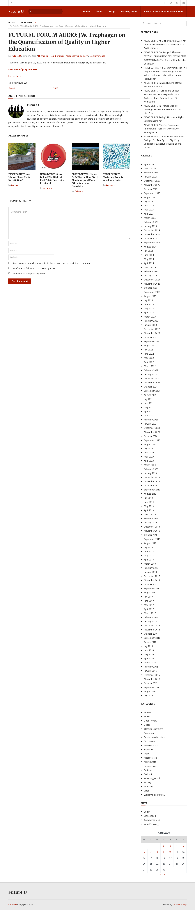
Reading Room (129, 11)
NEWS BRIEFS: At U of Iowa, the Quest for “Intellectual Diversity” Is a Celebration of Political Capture (165, 44)
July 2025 (148, 201)
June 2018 (149, 551)
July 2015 (148, 695)
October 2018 (151, 534)
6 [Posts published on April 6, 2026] (144, 851)
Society (84, 55)
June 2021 (149, 403)
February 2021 (151, 419)
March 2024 (150, 267)
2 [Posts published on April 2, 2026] (163, 845)
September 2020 (152, 440)
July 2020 (148, 448)
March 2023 (150, 316)
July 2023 (148, 300)
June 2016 (149, 650)
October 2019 (151, 485)
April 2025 (149, 213)
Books (147, 724)
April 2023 (149, 312)
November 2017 (152, 580)
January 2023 (150, 324)
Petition (148, 770)
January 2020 (150, 473)
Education (149, 733)
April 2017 (149, 609)
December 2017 (152, 576)
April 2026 (149, 164)
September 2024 (152, 242)
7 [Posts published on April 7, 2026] (150, 851)
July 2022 (148, 349)
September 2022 (152, 341)
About (99, 11)
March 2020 (150, 464)
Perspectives (72, 55)
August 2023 (150, 296)
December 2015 (152, 674)
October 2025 (151, 189)
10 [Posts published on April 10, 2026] (170, 851)
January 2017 (150, 621)
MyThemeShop (180, 904)
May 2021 (149, 407)
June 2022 (149, 353)
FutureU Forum (151, 745)
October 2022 (151, 337)
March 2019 (150, 514)
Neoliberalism (57, 55)
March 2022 (150, 366)
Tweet (12, 88)
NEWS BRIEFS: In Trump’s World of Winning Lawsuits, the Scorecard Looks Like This (163, 109)
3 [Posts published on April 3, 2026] (170, 845)
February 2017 (151, 617)
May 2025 (149, 209)
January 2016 (150, 670)
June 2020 (149, 452)
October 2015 (151, 683)
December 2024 (152, 230)
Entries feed (150, 815)
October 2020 (151, 436)
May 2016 (149, 654)
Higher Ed (26, 22)
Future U (16, 11)
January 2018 (150, 572)
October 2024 (151, 238)
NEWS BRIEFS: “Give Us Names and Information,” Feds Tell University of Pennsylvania (161, 129)
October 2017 (151, 584)
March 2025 (150, 217)
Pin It (55, 87)
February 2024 (151, 271)
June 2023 (149, 304)
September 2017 (152, 588)
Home (86, 11)
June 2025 (149, 205)
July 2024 (148, 250)
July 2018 (148, 547)
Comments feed (152, 819)
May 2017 (149, 604)
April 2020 (149, 460)
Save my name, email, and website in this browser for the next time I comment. (51, 263)
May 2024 (149, 259)
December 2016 (152, 625)
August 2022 (150, 345)
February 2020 (151, 469)
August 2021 (150, 394)
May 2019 (149, 506)
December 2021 (152, 378)
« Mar (162, 874)
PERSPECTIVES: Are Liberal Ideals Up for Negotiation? (19, 177)
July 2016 (148, 646)
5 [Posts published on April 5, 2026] (183, 845)
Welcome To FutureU (154, 794)
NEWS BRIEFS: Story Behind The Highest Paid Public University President (52, 179)
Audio (147, 716)
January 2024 (150, 275)
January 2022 (150, 374)
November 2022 (152, 333)
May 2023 (149, 308)
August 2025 (150, 197)
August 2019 (150, 493)
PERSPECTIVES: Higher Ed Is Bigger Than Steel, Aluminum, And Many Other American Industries (85, 180)
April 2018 (149, 559)
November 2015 (152, 679)
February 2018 (151, 567)
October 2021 (151, 386)
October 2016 (151, 633)
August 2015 (150, 691)
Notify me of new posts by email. (28, 273)
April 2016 (149, 658)
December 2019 (152, 477)
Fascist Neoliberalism (154, 737)
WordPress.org (151, 824)
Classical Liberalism (153, 728)
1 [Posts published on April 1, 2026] (157, 845)
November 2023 (152, 283)
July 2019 (148, 497)
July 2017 (148, 596)
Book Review (150, 720)
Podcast (148, 774)
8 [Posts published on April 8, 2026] (157, 851)
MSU (146, 753)
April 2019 (149, 510)
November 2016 (152, 629)
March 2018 (150, 563)
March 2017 (150, 613)
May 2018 (149, 555)
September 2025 (152, 193)
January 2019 (150, 522)
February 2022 (151, 370)
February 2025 (151, 222)
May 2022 (149, 357)
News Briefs (150, 761)
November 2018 (152, 530)
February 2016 (151, 666)
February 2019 (151, 518)
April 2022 (149, 362)
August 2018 (150, 543)
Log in (147, 811)
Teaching (148, 786)
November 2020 (152, 432)
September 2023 (152, 292)
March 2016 (150, 662)
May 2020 (149, 456)
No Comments (97, 55)
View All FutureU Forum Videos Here (163, 11)
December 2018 (152, 526)
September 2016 (152, 637)
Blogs (112, 11)
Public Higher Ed (152, 778)
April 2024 (149, 263)
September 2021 (152, 390)
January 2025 (150, 226)
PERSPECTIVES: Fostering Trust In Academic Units (113, 177)
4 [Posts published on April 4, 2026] (176, 845)
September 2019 (152, 489)
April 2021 (149, 411)
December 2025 (152, 180)
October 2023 (151, 287)
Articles (147, 712)
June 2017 (149, 600)
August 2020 (150, 444)
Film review (149, 741)
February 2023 (151, 320)
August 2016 (150, 642)
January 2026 (150, 176)
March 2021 (150, 415)
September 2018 (152, 539)
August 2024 (150, 246)
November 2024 (152, 234)
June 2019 (149, 502)
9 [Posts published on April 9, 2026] (163, 851)
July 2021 (148, 399)
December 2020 (152, 427)
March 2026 (150, 168)
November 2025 (152, 184)
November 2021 (152, 382)
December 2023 (152, 279)
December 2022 (152, 329)
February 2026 (151, 172)
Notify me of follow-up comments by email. (34, 268)
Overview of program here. (23, 69)
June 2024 (149, 254)
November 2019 (152, 481)
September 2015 (152, 687)
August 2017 (150, 592)
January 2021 (150, 423)
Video (146, 790)
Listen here (14, 76)
